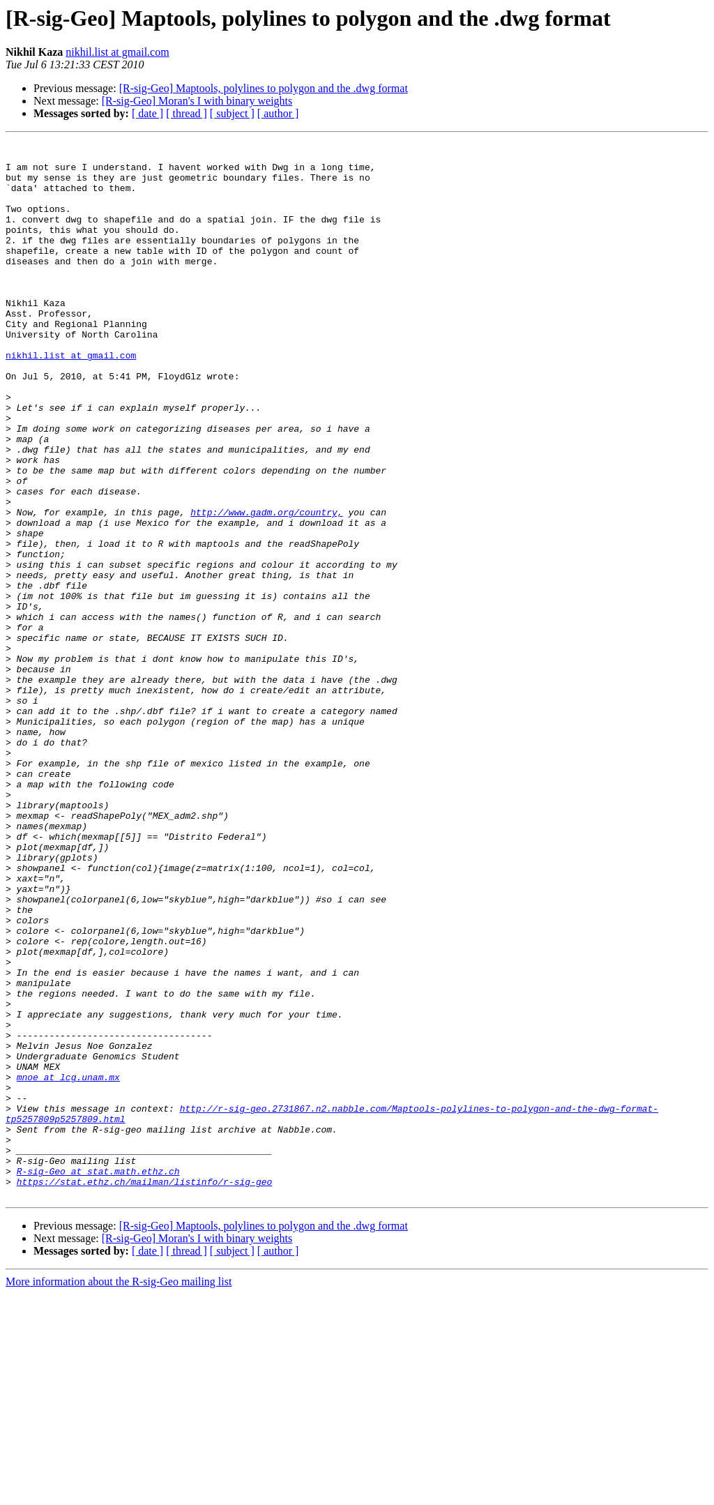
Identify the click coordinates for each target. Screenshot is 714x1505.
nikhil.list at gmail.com (117, 52)
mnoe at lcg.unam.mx (68, 1265)
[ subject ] (232, 113)
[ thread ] (186, 113)
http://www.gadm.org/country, (266, 587)
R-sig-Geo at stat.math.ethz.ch (98, 1378)
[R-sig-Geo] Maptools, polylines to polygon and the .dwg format (263, 88)
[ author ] (278, 113)
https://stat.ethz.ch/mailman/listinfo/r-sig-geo (145, 1390)
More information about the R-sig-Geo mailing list (118, 1493)
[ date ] (147, 113)
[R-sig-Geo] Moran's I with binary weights (197, 101)
